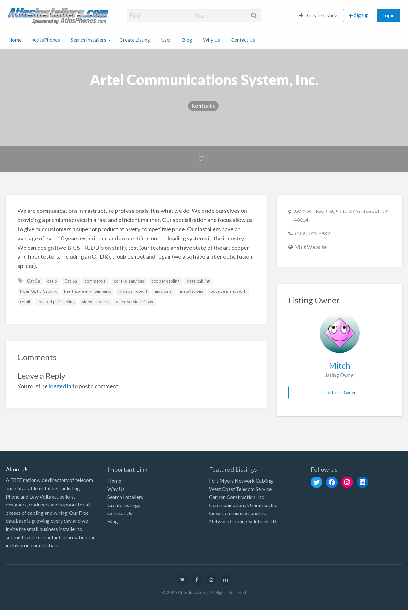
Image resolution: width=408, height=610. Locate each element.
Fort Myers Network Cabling (241, 480)
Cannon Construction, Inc (236, 497)
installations (191, 291)
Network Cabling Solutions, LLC (244, 521)
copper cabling (165, 280)
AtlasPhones (46, 40)
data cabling (198, 280)
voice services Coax (134, 301)
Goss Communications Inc (237, 513)
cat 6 (52, 280)
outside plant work (228, 291)
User (166, 40)
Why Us (211, 40)
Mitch (339, 365)
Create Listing (318, 15)
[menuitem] (318, 15)
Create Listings (123, 505)
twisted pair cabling (56, 301)
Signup (361, 15)
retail (25, 301)
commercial (95, 280)
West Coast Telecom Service (240, 489)
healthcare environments (87, 291)
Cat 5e (33, 280)
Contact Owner (339, 392)
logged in (60, 386)
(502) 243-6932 (312, 233)
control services (129, 280)
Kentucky (203, 105)
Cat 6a (70, 280)
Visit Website (311, 247)
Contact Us (243, 40)
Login (388, 15)
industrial (164, 291)
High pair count (133, 291)
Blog (187, 40)
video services (95, 301)
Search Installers (88, 40)
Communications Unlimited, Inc (243, 505)
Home (15, 40)
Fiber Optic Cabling (38, 291)
